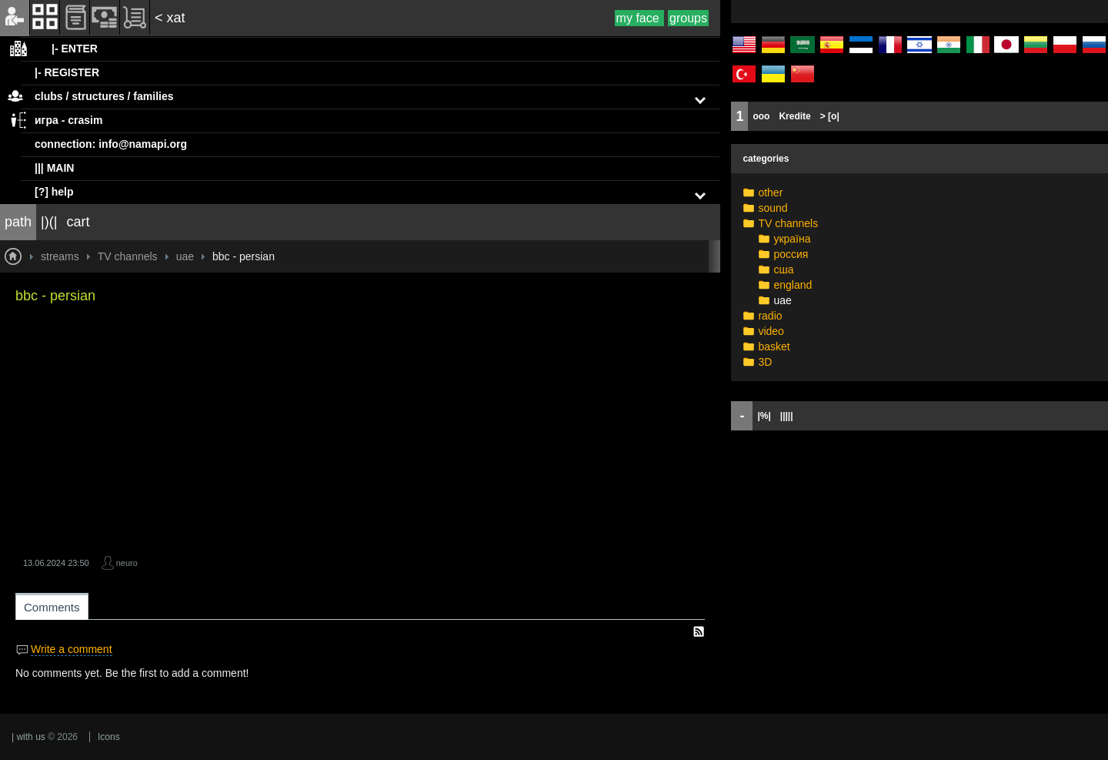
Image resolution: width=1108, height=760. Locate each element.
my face (639, 18)
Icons (109, 737)
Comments (52, 607)
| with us (28, 737)
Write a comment (71, 649)
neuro (127, 562)
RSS (698, 631)
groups (688, 18)
